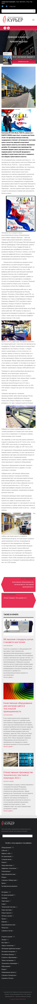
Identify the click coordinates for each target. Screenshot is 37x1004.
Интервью (4, 892)
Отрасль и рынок (6, 937)
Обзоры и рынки (8, 781)
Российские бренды (7, 954)
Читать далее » (8, 677)
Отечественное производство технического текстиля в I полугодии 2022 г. (18, 775)
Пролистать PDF (23, 61)
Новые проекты (6, 913)
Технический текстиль (8, 907)
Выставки (4, 943)
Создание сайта (14, 999)
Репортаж (4, 928)
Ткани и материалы (7, 960)
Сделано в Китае (6, 931)
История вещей (6, 856)
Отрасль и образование (9, 957)
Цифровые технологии (8, 868)
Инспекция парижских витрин (10, 948)
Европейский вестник (8, 874)
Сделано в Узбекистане (9, 880)
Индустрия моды (6, 865)
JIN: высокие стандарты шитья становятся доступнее (18, 641)
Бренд (3, 883)
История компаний (7, 895)
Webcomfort (22, 999)
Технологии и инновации (9, 963)
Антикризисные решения (9, 886)
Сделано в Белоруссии (8, 975)
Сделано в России (7, 978)
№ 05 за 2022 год (23, 59)
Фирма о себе (5, 853)
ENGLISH (12, 6)
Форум (3, 877)
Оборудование (8, 645)
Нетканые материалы (8, 951)
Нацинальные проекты (8, 972)
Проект (4, 919)
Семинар (4, 898)
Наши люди (5, 901)
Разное (3, 862)
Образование (5, 966)
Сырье (3, 904)
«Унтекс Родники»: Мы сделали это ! (15, 598)
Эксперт (4, 940)
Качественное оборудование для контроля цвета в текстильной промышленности (23, 584)
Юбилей (4, 922)
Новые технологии (7, 945)
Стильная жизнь (6, 859)
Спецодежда (5, 871)
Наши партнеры (6, 910)
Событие (4, 850)
